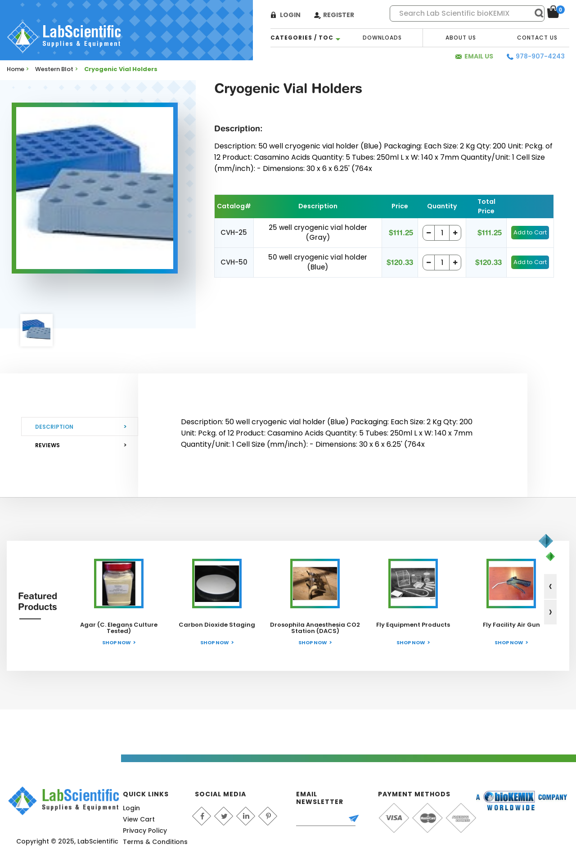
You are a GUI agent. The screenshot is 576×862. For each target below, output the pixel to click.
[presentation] (550, 586)
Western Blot (54, 69)
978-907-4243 (540, 56)
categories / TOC (301, 37)
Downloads (382, 37)
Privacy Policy (145, 830)
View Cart (139, 819)
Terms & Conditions (155, 841)
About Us (461, 37)
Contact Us (537, 37)
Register (338, 14)
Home (15, 69)
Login (290, 14)
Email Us (478, 56)
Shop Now (116, 642)
